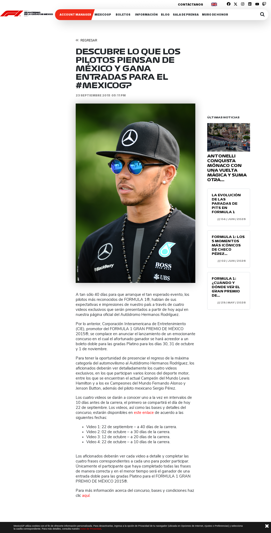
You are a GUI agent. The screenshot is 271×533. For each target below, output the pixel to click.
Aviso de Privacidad (90, 528)
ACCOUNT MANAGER (75, 14)
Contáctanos (190, 4)
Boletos (123, 14)
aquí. (86, 496)
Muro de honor (215, 14)
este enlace (144, 413)
